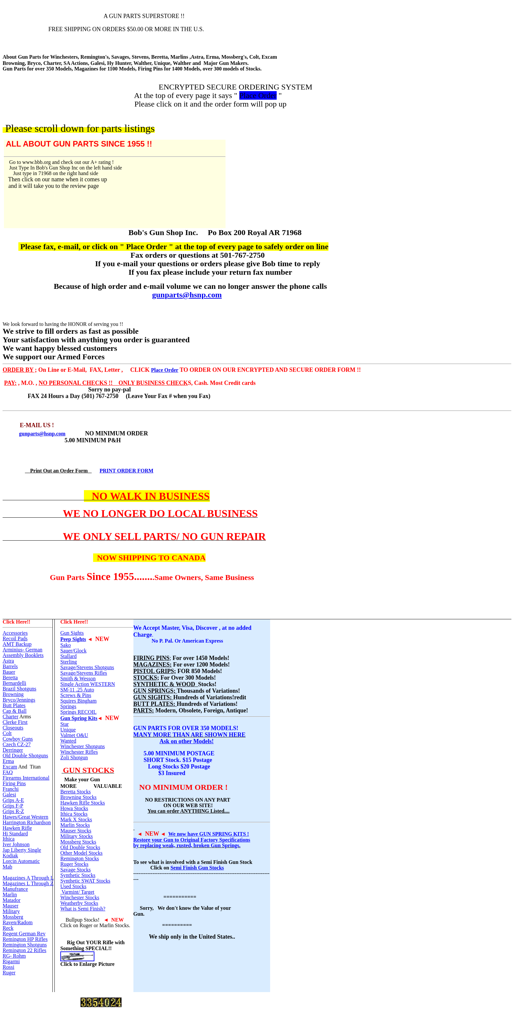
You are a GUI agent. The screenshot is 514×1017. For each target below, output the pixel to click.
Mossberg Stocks (78, 842)
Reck (8, 928)
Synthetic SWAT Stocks (85, 881)
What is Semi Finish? (82, 908)
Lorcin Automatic (21, 861)
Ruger (9, 972)
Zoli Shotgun (74, 757)
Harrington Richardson (27, 822)
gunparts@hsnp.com (187, 294)
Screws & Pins (75, 695)
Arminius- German (22, 649)
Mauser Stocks (75, 830)
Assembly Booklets (23, 655)
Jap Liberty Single (22, 850)
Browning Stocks (78, 797)
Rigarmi (11, 961)
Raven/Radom (18, 922)
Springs (68, 706)
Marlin (10, 894)
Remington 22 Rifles (24, 950)
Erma (8, 761)
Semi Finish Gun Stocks (197, 867)
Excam (10, 766)
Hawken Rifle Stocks (82, 803)
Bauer (9, 672)
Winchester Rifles (79, 752)
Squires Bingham (78, 701)
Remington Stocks (79, 858)
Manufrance (15, 889)
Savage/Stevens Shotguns (87, 667)
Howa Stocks (74, 808)
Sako (65, 645)
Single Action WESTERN (87, 684)
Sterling (68, 662)
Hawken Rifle (17, 828)
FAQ (8, 772)
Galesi (9, 794)
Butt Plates (14, 705)
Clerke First (15, 722)
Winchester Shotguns (82, 746)
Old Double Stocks (80, 847)
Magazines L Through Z (28, 883)
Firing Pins (14, 783)
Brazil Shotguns (19, 688)
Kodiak (10, 855)
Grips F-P (13, 805)
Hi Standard (15, 833)
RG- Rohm (14, 956)
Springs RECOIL (78, 712)
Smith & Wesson (78, 678)
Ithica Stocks (74, 814)
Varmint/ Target (77, 892)
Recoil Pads (15, 638)
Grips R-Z (13, 811)
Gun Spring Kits (78, 718)
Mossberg (13, 917)
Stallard (68, 656)
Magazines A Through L (28, 878)
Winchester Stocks (79, 897)
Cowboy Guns (18, 739)
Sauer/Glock (73, 650)
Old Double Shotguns (25, 755)
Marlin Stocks (75, 825)
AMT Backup (17, 644)
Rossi (8, 967)
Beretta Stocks (75, 791)
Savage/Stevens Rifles (83, 673)
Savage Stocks (75, 869)
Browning (13, 694)
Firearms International (26, 778)
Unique (68, 729)
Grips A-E (13, 800)
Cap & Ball (15, 711)
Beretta (10, 677)
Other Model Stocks (81, 853)
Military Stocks (76, 836)
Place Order (164, 370)
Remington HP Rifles (25, 939)
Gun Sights (72, 633)
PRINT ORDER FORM (126, 470)
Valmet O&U (74, 735)
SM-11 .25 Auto (77, 689)
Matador (11, 900)
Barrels (10, 666)
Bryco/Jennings (19, 700)
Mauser (10, 905)
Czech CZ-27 (17, 744)
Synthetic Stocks (77, 875)
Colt (7, 733)
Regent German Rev (24, 933)
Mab (7, 866)
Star (64, 724)
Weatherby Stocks (79, 903)
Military (11, 911)
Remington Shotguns (25, 944)
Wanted (68, 741)
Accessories (15, 633)
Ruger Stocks (74, 864)
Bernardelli (14, 683)
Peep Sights (73, 639)
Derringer (13, 750)
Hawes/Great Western (25, 817)
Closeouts (13, 727)
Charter (10, 716)
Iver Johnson (16, 844)
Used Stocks (73, 886)
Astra (8, 661)
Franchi (11, 789)
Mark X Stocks (76, 819)
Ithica (8, 839)
